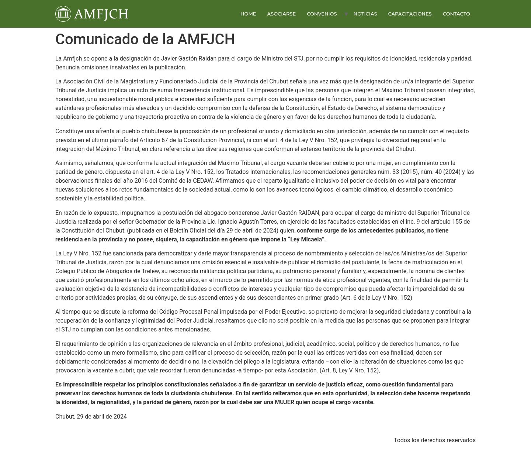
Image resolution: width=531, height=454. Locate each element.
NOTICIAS (365, 14)
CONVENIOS (322, 14)
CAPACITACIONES (409, 14)
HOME (248, 14)
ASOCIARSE (281, 14)
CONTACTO (456, 14)
